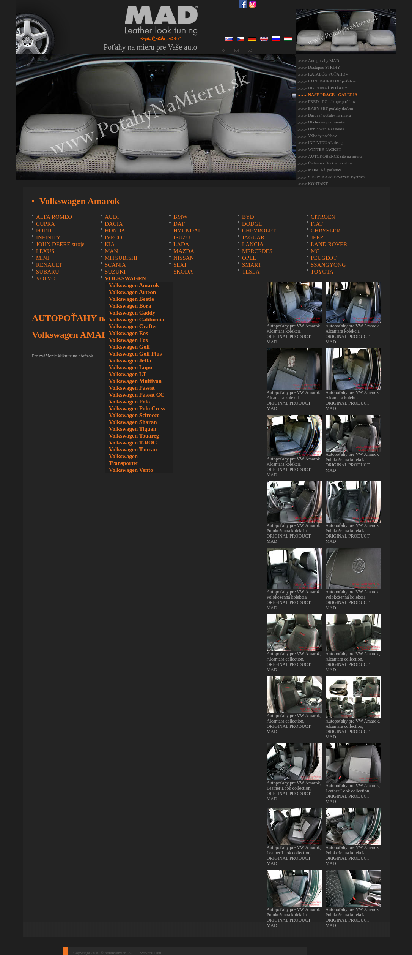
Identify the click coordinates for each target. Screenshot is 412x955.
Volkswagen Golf (129, 347)
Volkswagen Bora (130, 306)
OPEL (249, 258)
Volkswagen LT (127, 374)
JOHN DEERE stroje (60, 244)
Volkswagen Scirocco (134, 415)
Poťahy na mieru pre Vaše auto (150, 47)
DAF (179, 224)
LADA (181, 244)
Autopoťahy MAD (323, 60)
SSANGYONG (328, 265)
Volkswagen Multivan (135, 381)
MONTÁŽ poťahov (324, 170)
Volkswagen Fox (128, 340)
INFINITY (48, 237)
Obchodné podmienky (326, 122)
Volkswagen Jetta (130, 360)
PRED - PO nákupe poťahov (332, 101)
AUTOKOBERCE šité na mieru (335, 156)
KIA (110, 244)
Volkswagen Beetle (131, 299)
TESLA (251, 272)
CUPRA (45, 224)
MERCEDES (257, 251)
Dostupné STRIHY (324, 67)
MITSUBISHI (121, 258)
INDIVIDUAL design (326, 142)
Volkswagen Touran (133, 449)
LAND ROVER (329, 244)
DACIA (114, 224)
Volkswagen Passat (132, 388)
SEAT (180, 265)
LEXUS (45, 251)
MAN (111, 251)
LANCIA (253, 244)
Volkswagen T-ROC (133, 443)
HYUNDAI (186, 231)
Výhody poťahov (322, 135)
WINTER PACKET (324, 149)
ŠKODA (183, 272)
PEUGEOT (324, 258)
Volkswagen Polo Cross (137, 408)
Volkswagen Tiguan (132, 429)
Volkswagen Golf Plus (135, 354)
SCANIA (115, 265)
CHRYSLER (325, 231)
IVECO (113, 237)
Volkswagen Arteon (132, 292)
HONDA (115, 231)
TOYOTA (322, 272)
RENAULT (49, 265)
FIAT (317, 224)
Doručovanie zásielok (326, 128)
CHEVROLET (259, 231)
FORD (43, 231)
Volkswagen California (136, 319)
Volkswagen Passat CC (136, 395)
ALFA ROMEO (54, 217)
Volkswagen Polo (129, 401)
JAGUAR (253, 237)
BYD (248, 217)
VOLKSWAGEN (125, 278)
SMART (251, 265)
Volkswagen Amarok (134, 285)
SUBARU (47, 272)
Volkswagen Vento (131, 470)
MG (315, 251)
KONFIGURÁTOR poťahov (332, 81)
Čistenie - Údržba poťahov (330, 163)
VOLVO (45, 278)
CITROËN (323, 217)
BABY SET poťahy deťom (330, 108)
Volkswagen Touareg (134, 436)
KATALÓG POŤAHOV (328, 74)
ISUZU (181, 237)
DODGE (252, 224)
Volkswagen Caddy (132, 313)
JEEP (317, 237)
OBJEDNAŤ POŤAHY (328, 87)
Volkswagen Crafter (133, 326)
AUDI (112, 217)
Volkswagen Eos (128, 333)
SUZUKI (115, 272)
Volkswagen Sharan (133, 422)
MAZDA (183, 251)
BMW (180, 217)
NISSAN (183, 258)
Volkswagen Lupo (130, 367)
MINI (42, 258)
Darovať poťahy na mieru (329, 115)
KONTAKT (318, 183)
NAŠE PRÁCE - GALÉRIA (333, 94)
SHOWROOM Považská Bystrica (336, 176)
